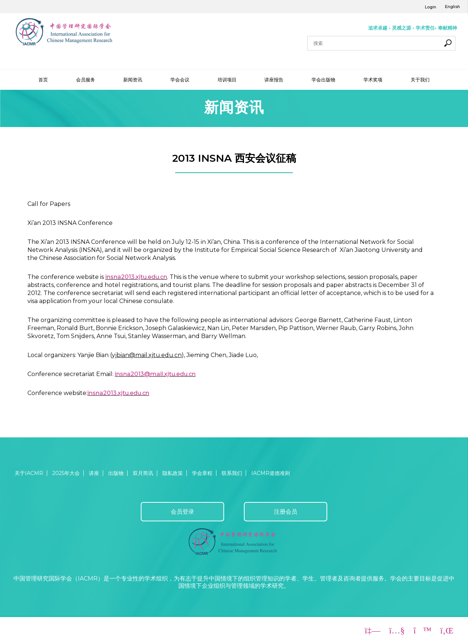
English (452, 6)
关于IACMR (29, 473)
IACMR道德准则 (270, 473)
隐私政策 (172, 473)
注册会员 (285, 511)
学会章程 (202, 473)
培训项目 (227, 80)
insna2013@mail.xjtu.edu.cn (155, 374)
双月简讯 (143, 473)
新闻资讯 (132, 80)
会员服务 (85, 80)
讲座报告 (273, 80)
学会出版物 (323, 80)
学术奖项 (372, 80)
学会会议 (179, 80)
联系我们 (232, 473)
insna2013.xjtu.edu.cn (136, 276)
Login (430, 6)
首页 (43, 80)
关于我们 (420, 80)
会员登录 (182, 511)
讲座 (94, 473)
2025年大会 (66, 473)
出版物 (116, 473)
